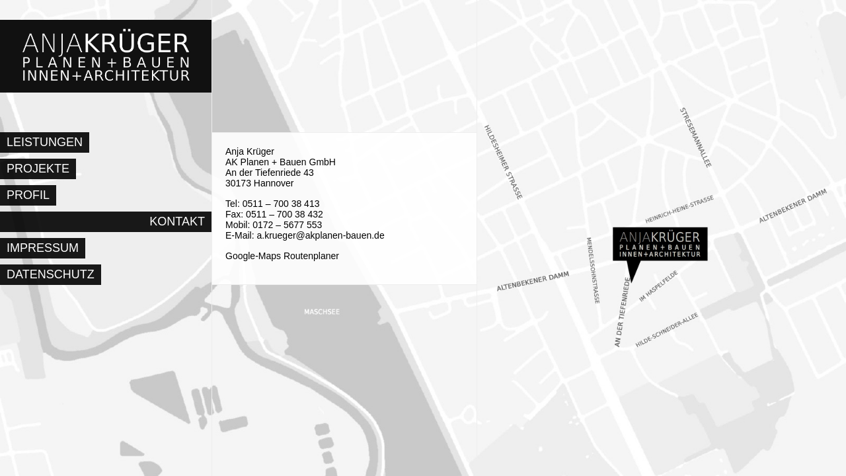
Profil (28, 195)
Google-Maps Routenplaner (282, 256)
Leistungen (45, 142)
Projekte (38, 168)
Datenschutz (51, 274)
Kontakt (177, 221)
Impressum (43, 248)
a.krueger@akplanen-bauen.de (320, 235)
